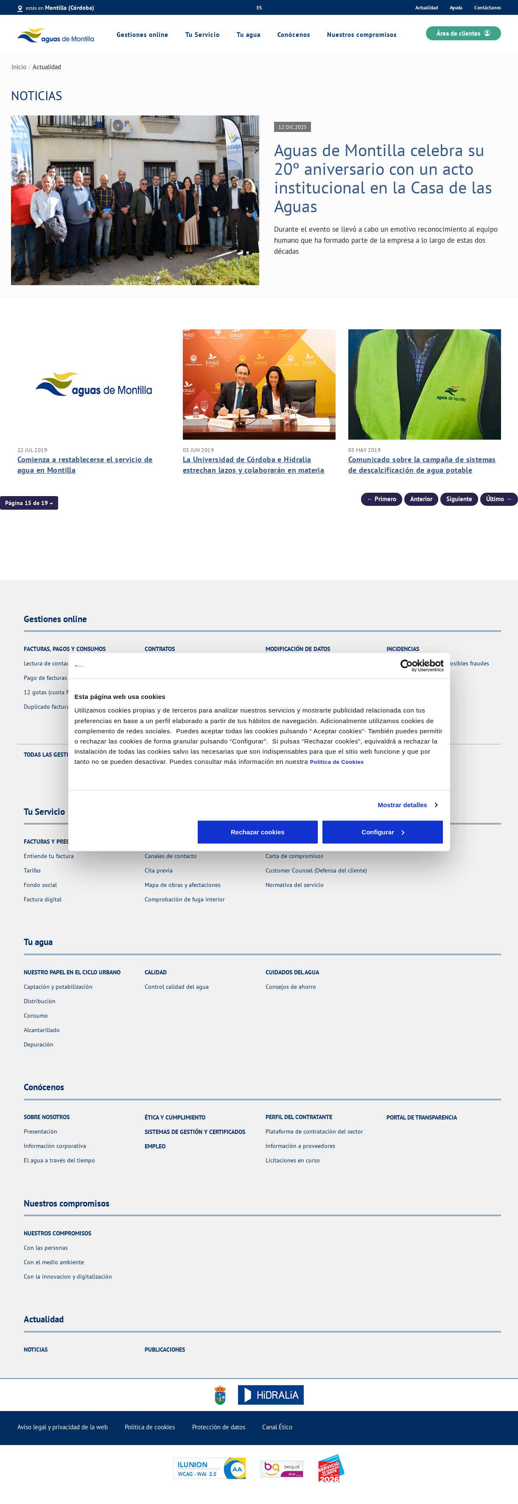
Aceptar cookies (383, 831)
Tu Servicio (202, 35)
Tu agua (248, 35)
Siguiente (459, 499)
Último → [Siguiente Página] (499, 499)
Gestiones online (142, 35)
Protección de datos (218, 1427)
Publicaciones (165, 1349)
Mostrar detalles (402, 804)
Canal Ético (277, 1427)
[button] (29, 503)
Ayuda (456, 7)
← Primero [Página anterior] (382, 499)
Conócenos (293, 35)
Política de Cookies (337, 761)
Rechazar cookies (135, 831)
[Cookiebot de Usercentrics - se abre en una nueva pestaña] (407, 665)
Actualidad (426, 7)
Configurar (259, 831)
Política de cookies (150, 1427)
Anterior (421, 499)
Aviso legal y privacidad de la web (62, 1427)
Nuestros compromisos (362, 35)
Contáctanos (487, 7)
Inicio (18, 67)
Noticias (36, 1349)
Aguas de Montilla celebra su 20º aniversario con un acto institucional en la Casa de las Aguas (383, 178)
